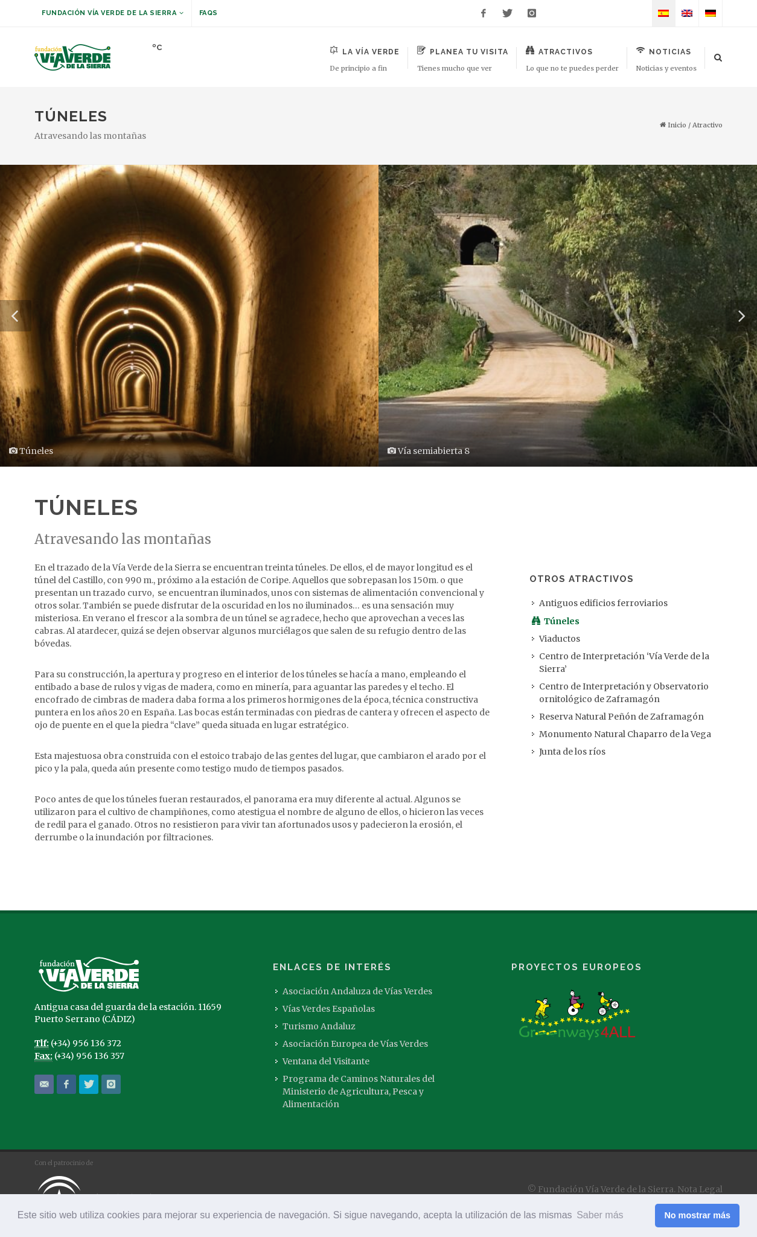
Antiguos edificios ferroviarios (603, 603)
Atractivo (707, 125)
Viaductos (559, 638)
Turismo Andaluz (319, 1026)
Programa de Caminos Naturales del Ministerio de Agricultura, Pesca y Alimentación (359, 1091)
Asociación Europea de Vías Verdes (355, 1043)
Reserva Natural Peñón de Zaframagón (621, 716)
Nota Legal (700, 1189)
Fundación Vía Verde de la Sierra (113, 13)
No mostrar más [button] (697, 1215)
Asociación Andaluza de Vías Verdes (357, 991)
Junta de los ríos (572, 751)
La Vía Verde (365, 59)
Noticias (666, 59)
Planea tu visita (462, 59)
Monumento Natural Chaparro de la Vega (625, 734)
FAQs (208, 13)
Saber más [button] (600, 1215)
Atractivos (572, 59)
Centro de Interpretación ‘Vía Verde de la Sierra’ (624, 662)
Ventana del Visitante (326, 1061)
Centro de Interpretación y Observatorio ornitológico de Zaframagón (624, 693)
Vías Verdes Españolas (329, 1008)
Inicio (673, 125)
